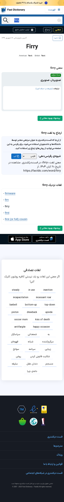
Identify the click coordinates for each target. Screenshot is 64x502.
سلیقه (15, 364)
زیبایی (48, 349)
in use (31, 290)
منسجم (49, 364)
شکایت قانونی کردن (40, 356)
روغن (18, 356)
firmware (10, 193)
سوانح (16, 349)
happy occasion (41, 327)
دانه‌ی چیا (32, 371)
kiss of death (42, 319)
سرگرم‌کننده (48, 342)
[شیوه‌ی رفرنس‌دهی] (29, 156)
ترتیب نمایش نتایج (24, 29)
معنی (58, 30)
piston (15, 312)
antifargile (20, 327)
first (7, 212)
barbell (13, 305)
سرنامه (32, 349)
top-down (49, 305)
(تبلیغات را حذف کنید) (44, 88)
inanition (48, 290)
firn (7, 199)
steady (15, 290)
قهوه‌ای (14, 342)
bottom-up (31, 305)
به (49, 334)
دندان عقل (32, 364)
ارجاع (47, 30)
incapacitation (20, 297)
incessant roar (43, 297)
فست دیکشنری (24, 483)
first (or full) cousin (16, 219)
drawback (32, 312)
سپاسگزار (15, 334)
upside (49, 312)
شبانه (30, 342)
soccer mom (21, 319)
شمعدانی (32, 334)
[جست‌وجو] (6, 20)
